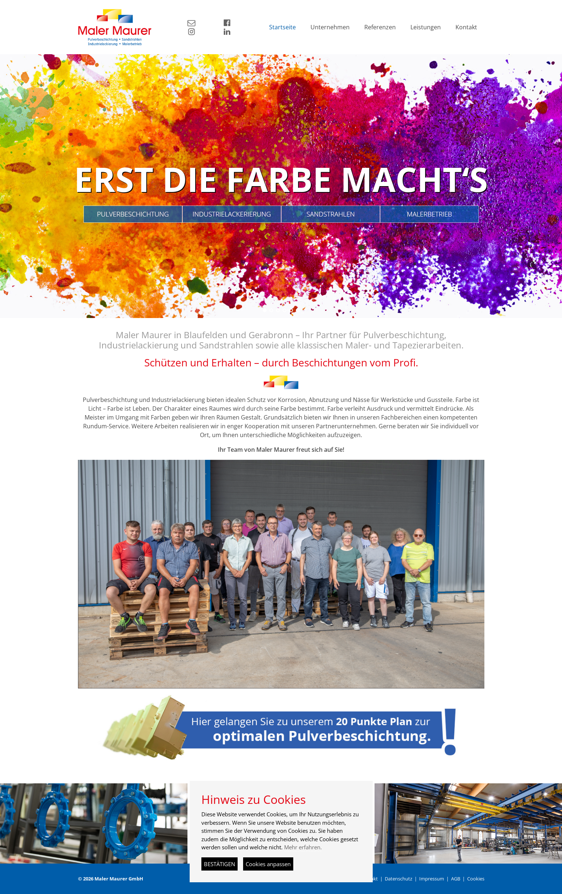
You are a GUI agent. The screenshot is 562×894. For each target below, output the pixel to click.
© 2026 (110, 878)
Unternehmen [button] (330, 27)
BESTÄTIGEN (219, 864)
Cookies (475, 878)
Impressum (431, 878)
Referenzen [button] (380, 27)
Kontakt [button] (466, 27)
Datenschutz (398, 878)
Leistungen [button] (425, 27)
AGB (455, 878)
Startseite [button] (282, 27)
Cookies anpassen (268, 864)
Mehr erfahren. (303, 847)
